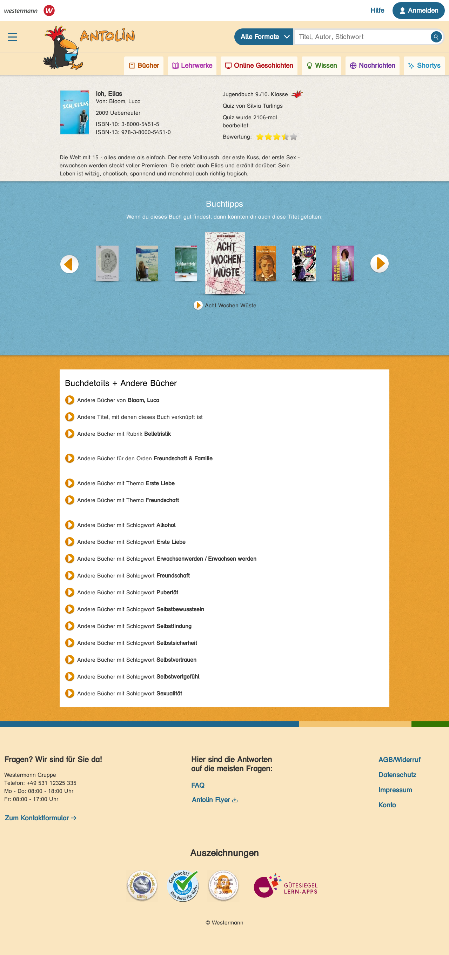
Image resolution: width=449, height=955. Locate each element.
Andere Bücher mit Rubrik (124, 433)
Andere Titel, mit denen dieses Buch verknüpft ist (140, 417)
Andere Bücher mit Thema (126, 483)
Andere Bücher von (118, 400)
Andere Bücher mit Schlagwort (126, 525)
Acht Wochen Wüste (230, 305)
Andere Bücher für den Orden (145, 458)
